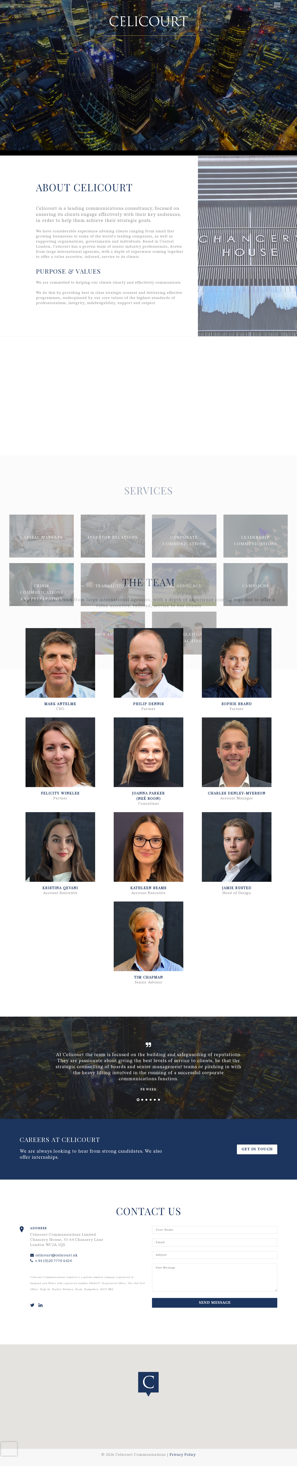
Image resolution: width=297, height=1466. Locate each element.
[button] (60, 663)
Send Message (215, 1303)
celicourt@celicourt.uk (54, 1255)
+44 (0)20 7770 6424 (51, 1261)
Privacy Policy (183, 1455)
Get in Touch (257, 1149)
